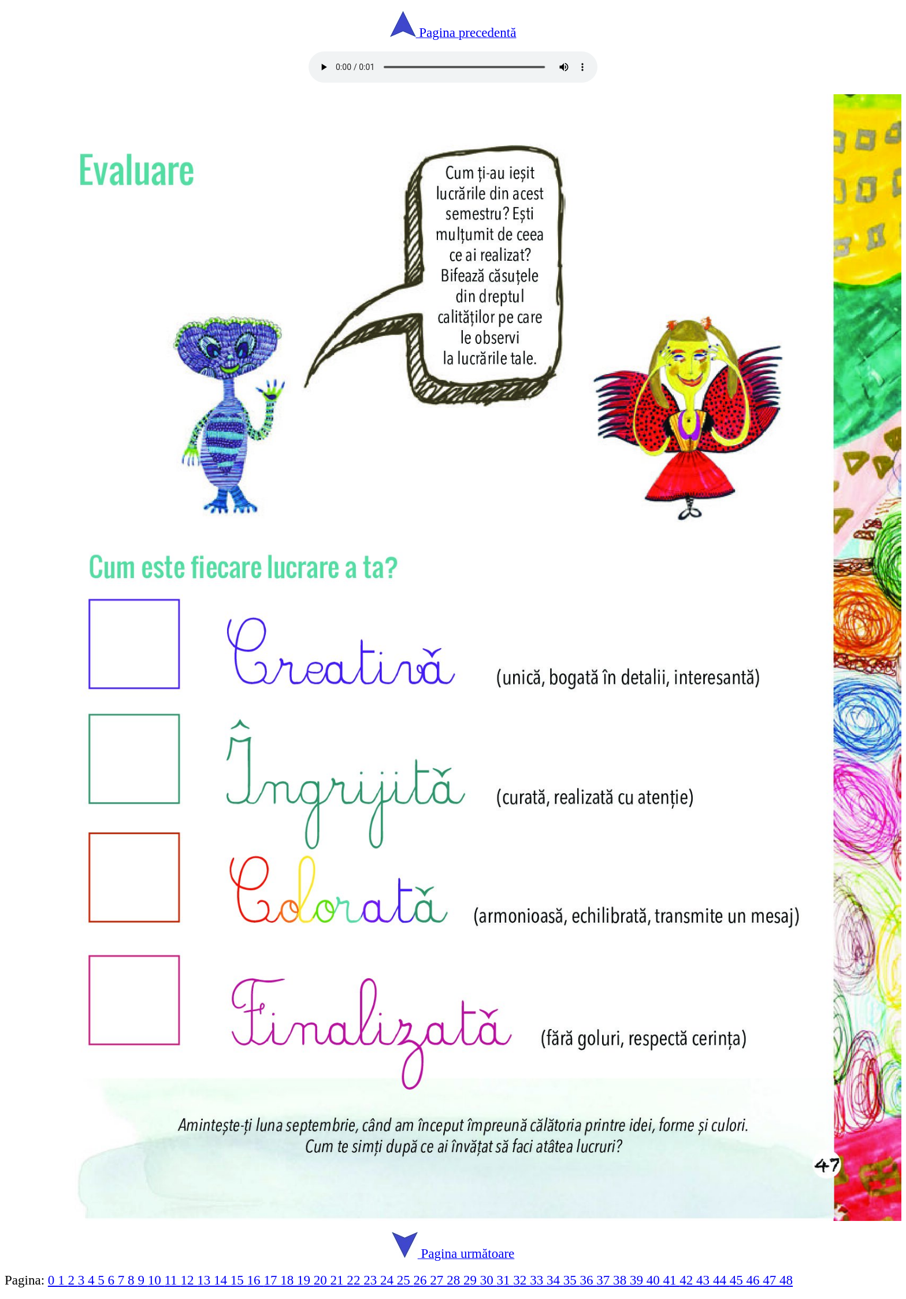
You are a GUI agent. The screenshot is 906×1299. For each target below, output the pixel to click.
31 (505, 1279)
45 (738, 1279)
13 (205, 1279)
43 (704, 1279)
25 (405, 1279)
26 (422, 1279)
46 (754, 1279)
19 (305, 1279)
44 (721, 1279)
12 (188, 1279)
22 (355, 1279)
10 (156, 1279)
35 (571, 1279)
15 (239, 1279)
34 (555, 1279)
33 (538, 1279)
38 (621, 1279)
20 (322, 1279)
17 (271, 1279)
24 (388, 1279)
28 (455, 1279)
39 (638, 1279)
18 (288, 1279)
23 (371, 1279)
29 (471, 1279)
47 (771, 1279)
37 (604, 1279)
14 (222, 1279)
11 (172, 1279)
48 (786, 1279)
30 (488, 1279)
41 (671, 1279)
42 (688, 1279)
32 (521, 1279)
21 (339, 1279)
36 (588, 1279)
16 (255, 1279)
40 (655, 1279)
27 (438, 1279)
